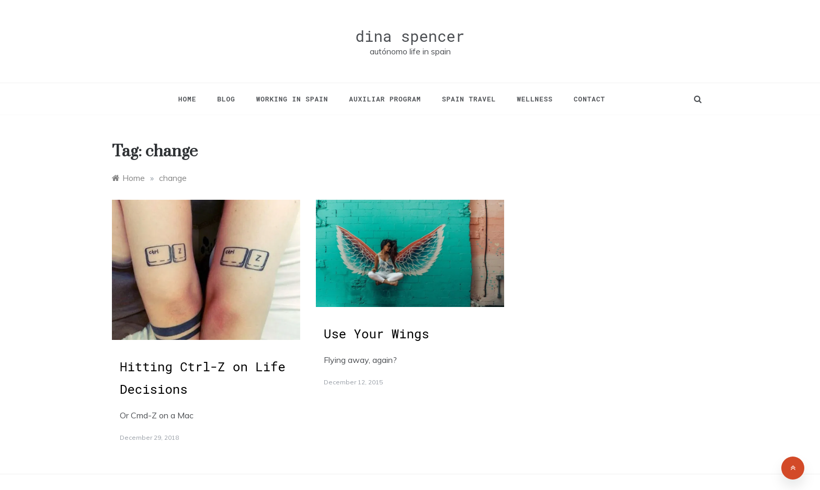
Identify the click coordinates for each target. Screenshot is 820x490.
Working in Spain (292, 99)
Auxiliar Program (385, 99)
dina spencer (410, 36)
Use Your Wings (376, 333)
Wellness (535, 99)
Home (187, 99)
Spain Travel (469, 99)
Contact (589, 99)
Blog (226, 99)
